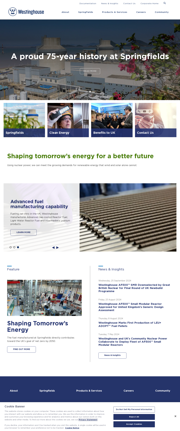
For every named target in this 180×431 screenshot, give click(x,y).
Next (57, 247)
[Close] (175, 416)
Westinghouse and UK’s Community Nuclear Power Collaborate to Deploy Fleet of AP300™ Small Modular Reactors (133, 342)
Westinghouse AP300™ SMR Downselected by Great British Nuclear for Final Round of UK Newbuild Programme (134, 288)
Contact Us (129, 4)
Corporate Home (150, 4)
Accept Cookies (134, 424)
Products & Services (114, 12)
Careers (141, 12)
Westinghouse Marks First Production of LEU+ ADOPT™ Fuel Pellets (130, 325)
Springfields (85, 12)
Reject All (134, 417)
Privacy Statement (88, 420)
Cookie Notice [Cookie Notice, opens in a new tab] (72, 428)
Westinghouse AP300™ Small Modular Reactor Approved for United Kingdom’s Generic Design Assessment (131, 307)
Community (162, 12)
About (65, 12)
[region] (90, 416)
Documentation (88, 4)
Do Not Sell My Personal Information (134, 409)
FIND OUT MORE (21, 349)
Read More (90, 71)
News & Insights (109, 4)
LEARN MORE (23, 232)
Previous (53, 247)
